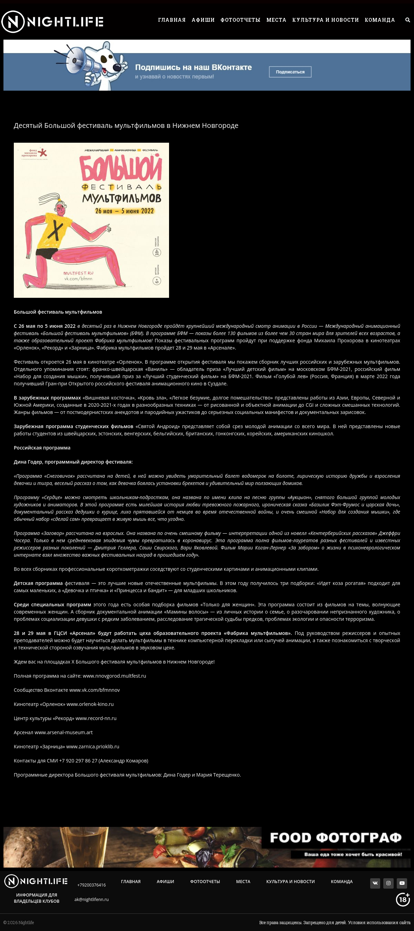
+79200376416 (91, 885)
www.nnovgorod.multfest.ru (114, 675)
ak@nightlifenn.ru (92, 899)
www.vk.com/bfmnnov (94, 690)
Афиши (203, 20)
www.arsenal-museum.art (63, 732)
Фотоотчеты (240, 20)
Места (276, 20)
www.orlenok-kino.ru (90, 704)
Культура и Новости (325, 20)
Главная (172, 20)
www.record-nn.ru (96, 718)
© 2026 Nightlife (18, 922)
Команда (380, 20)
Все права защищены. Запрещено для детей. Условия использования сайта (335, 922)
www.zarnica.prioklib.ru (92, 746)
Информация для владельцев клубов (36, 898)
